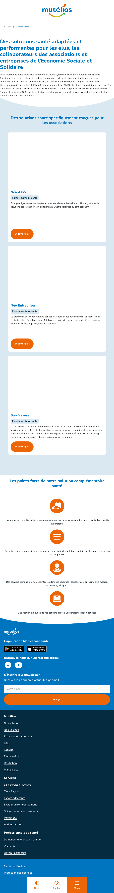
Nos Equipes (11, 730)
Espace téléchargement (18, 736)
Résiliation (10, 763)
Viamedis (9, 846)
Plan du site (11, 769)
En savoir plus (22, 233)
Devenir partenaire (15, 853)
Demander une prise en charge (22, 839)
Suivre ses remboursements (21, 811)
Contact (8, 750)
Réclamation (11, 756)
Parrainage (10, 818)
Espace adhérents (14, 798)
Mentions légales (14, 866)
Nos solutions (12, 723)
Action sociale (12, 824)
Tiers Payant (11, 791)
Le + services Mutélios (17, 785)
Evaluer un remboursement (20, 804)
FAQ (6, 743)
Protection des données (18, 873)
